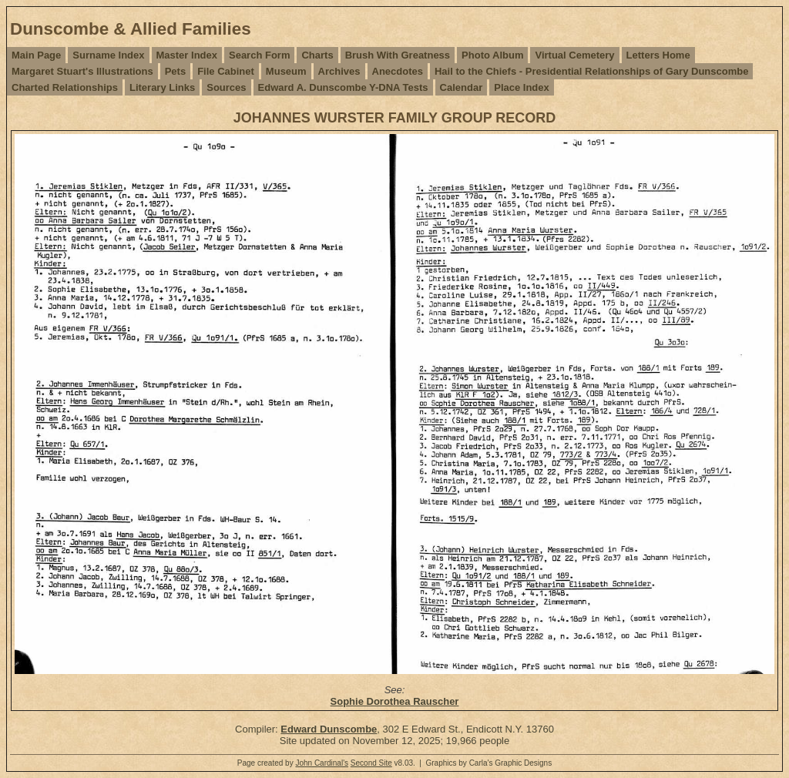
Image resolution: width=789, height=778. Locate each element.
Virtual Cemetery (574, 55)
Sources (226, 87)
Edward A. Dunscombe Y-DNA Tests (343, 87)
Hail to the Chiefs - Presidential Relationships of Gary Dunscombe (591, 71)
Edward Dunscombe (328, 729)
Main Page (36, 55)
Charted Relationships (65, 87)
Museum (286, 71)
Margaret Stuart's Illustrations (82, 71)
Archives (339, 71)
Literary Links (162, 87)
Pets (175, 71)
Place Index (521, 87)
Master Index (186, 55)
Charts (317, 55)
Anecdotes (397, 71)
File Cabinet (225, 71)
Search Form (259, 55)
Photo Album (492, 55)
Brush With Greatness (397, 55)
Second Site (371, 763)
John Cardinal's (321, 763)
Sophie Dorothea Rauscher (395, 701)
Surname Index (108, 55)
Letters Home (658, 55)
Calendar (461, 87)
